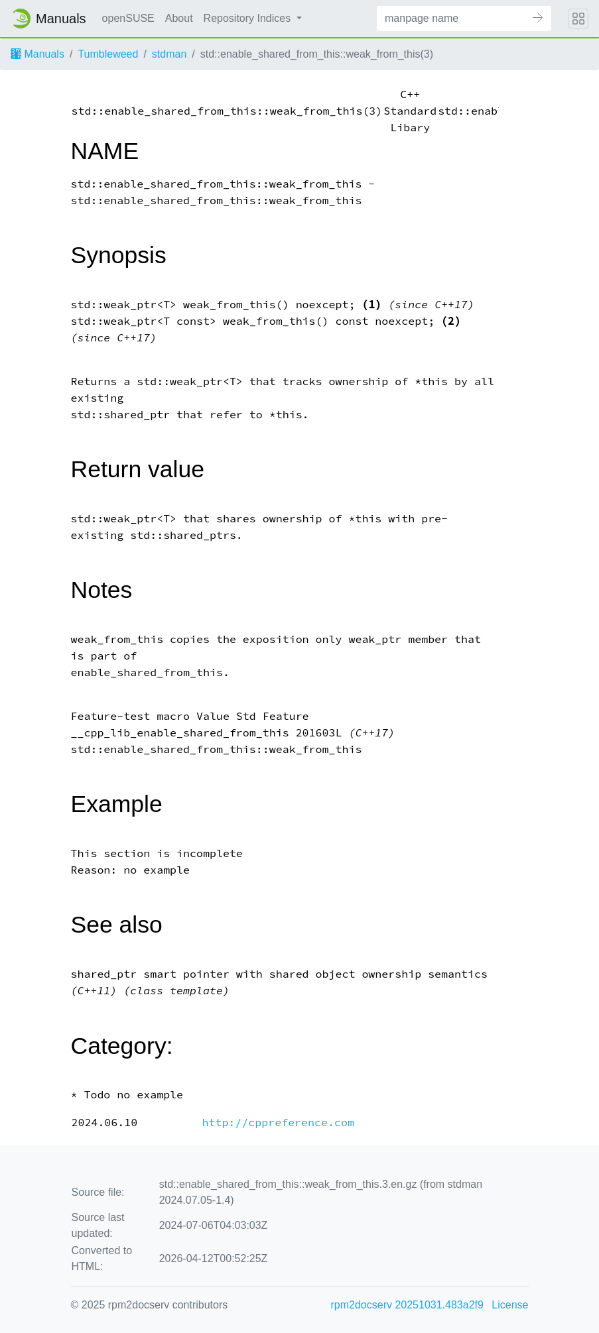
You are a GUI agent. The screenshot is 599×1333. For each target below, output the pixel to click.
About (179, 18)
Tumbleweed (108, 54)
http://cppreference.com (278, 1123)
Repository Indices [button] (249, 18)
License (510, 1304)
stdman (169, 54)
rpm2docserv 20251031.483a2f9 (407, 1304)
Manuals (37, 54)
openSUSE (128, 18)
